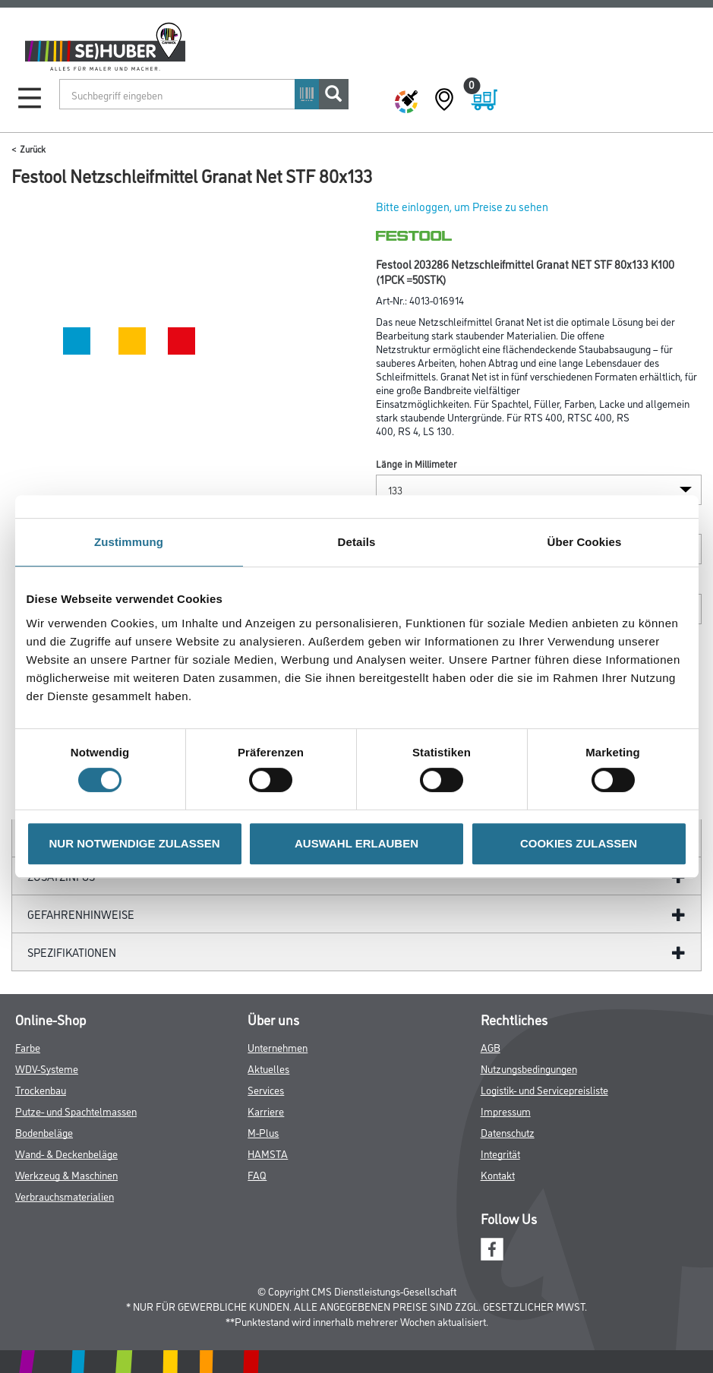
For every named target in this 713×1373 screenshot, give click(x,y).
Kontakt (498, 1174)
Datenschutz (508, 1132)
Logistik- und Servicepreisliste (544, 1089)
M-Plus (263, 1132)
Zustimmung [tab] (128, 541)
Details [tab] (357, 541)
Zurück (33, 148)
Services (266, 1089)
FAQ (257, 1174)
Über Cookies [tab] (584, 541)
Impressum (506, 1110)
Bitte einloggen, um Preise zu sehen (462, 206)
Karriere (266, 1110)
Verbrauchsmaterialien (64, 1195)
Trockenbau (40, 1089)
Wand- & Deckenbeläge (66, 1153)
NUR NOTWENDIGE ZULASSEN (134, 843)
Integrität (500, 1153)
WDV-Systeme (46, 1068)
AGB (490, 1047)
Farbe (27, 1047)
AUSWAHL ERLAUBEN (356, 843)
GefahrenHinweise (80, 914)
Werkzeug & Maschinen (66, 1174)
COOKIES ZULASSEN (578, 843)
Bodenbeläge (44, 1132)
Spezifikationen (71, 952)
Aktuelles (268, 1068)
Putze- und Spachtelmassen (76, 1110)
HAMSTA (268, 1153)
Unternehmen (278, 1047)
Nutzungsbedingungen (529, 1068)
